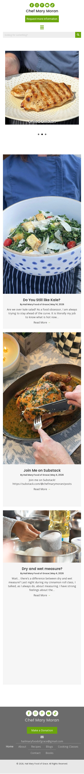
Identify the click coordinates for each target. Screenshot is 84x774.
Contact (36, 753)
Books (49, 753)
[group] (42, 90)
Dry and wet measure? (42, 568)
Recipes (36, 746)
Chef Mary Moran (42, 11)
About (22, 746)
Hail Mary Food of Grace (36, 304)
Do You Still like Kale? (42, 299)
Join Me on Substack (42, 470)
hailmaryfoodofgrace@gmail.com (42, 741)
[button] (32, 5)
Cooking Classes (68, 746)
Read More (42, 322)
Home (9, 746)
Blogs (49, 746)
